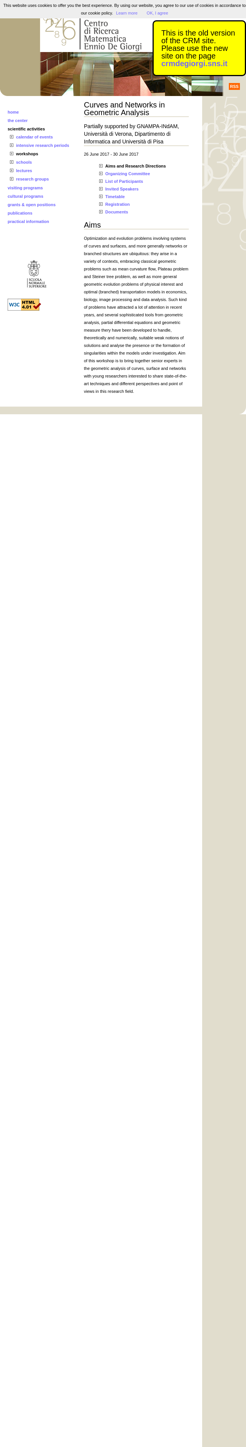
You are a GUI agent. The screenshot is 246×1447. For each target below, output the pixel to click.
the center (18, 120)
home (13, 112)
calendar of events (34, 137)
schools (24, 162)
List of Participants (124, 181)
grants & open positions (32, 204)
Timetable (115, 196)
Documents (116, 212)
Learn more (126, 13)
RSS (234, 86)
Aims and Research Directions (135, 166)
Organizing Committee (127, 173)
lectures (24, 170)
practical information (28, 221)
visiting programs (25, 188)
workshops (27, 153)
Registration (117, 204)
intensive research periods (42, 145)
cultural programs (25, 196)
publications (20, 213)
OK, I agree (157, 13)
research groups (32, 179)
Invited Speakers (121, 189)
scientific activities (26, 129)
